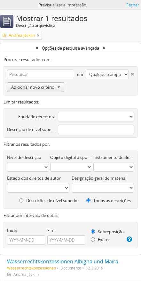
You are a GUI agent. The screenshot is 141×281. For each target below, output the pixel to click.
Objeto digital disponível (71, 157)
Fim (50, 230)
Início (12, 230)
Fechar (132, 5)
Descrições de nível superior (49, 200)
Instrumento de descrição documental (113, 157)
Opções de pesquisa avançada (70, 48)
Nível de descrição (24, 157)
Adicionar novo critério (35, 87)
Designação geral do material (99, 178)
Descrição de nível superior (31, 129)
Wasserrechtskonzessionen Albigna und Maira (62, 261)
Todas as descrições (108, 200)
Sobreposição (107, 232)
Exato (100, 240)
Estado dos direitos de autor (34, 178)
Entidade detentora (36, 117)
